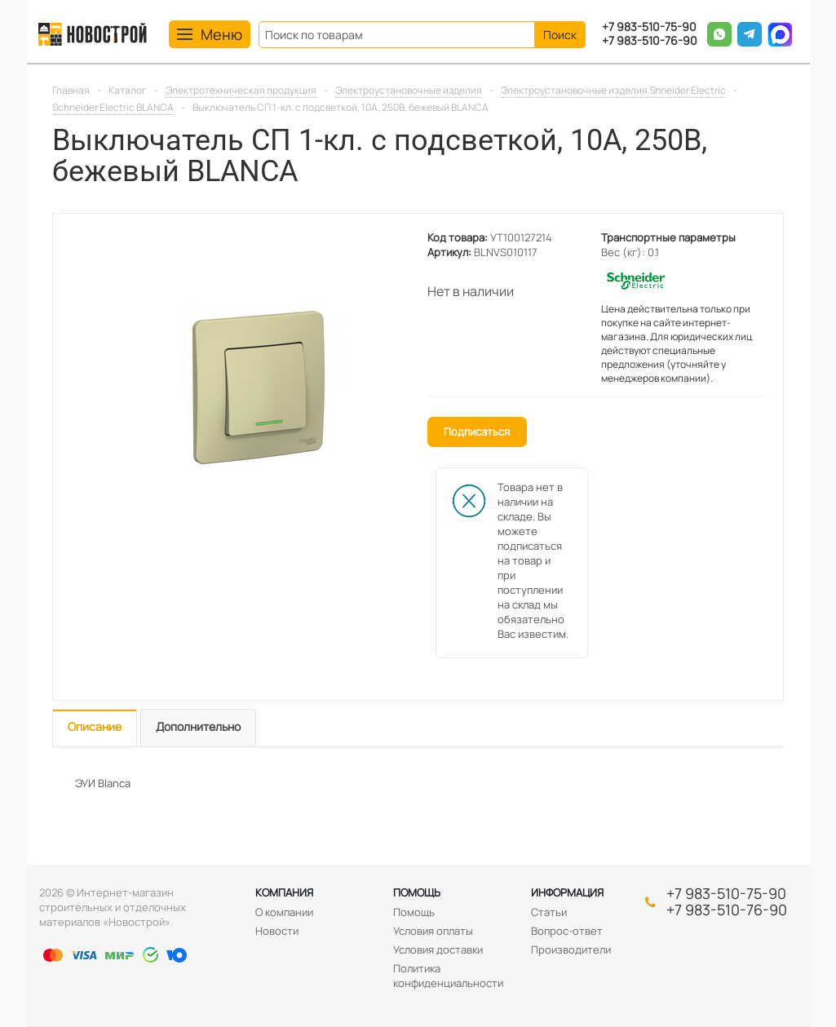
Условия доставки (438, 949)
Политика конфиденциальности (448, 975)
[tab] (94, 728)
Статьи (549, 912)
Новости (277, 930)
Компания (284, 892)
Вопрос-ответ (567, 930)
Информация (567, 892)
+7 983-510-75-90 (649, 27)
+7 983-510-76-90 (649, 41)
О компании (284, 912)
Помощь (416, 892)
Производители (571, 949)
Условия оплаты (433, 930)
